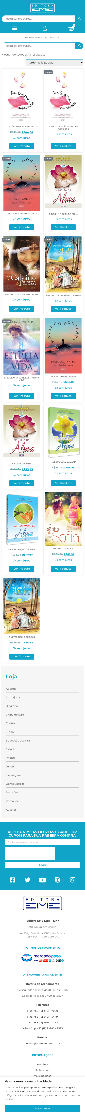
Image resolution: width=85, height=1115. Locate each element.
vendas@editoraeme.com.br (42, 1043)
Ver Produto (22, 146)
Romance (12, 801)
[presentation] (30, 853)
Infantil (10, 757)
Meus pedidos (42, 1075)
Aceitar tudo (42, 1108)
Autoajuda (13, 697)
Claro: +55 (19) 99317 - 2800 (42, 1022)
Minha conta (42, 1070)
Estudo (10, 749)
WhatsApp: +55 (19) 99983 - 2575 (42, 1028)
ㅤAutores (36, 37)
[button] (15, 28)
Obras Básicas (15, 783)
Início (28, 37)
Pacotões (12, 792)
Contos (10, 723)
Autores (11, 809)
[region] (42, 1096)
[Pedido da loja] (54, 62)
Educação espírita (18, 740)
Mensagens (13, 775)
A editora (42, 1064)
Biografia (12, 706)
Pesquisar (79, 18)
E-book (10, 732)
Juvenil (10, 766)
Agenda (11, 688)
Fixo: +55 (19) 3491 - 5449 (42, 1016)
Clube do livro (15, 714)
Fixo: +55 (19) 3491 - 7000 (42, 1010)
